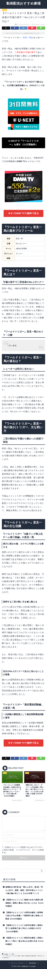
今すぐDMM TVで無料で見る (23, 213)
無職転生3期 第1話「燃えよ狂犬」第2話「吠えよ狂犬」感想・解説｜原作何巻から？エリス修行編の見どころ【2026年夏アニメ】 (24, 890)
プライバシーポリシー (18, 963)
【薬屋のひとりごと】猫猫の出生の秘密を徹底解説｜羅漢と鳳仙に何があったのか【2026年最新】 (24, 903)
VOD (4, 10)
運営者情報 (32, 963)
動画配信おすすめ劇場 (23, 3)
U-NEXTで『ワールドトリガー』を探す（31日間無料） (23, 143)
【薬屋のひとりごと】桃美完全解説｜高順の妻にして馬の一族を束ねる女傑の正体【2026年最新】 (24, 941)
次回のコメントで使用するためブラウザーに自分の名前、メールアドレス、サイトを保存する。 (23, 850)
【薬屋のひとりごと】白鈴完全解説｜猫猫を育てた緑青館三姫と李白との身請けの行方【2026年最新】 (24, 928)
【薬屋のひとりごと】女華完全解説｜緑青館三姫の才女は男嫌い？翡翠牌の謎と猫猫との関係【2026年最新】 (24, 916)
